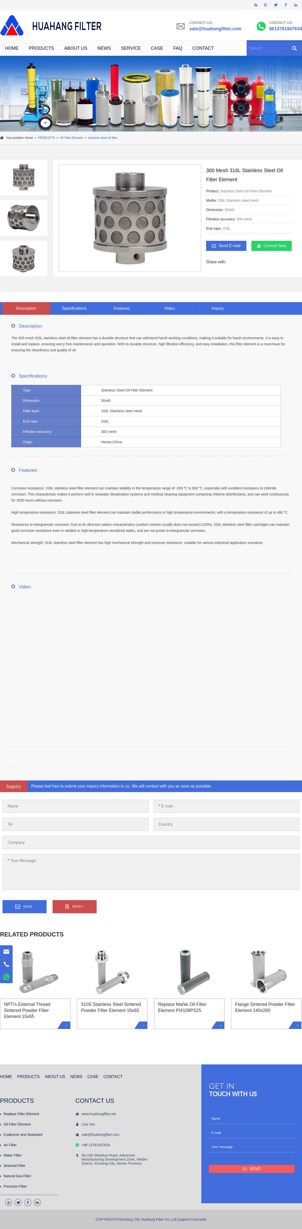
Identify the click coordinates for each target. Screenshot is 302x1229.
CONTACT (203, 48)
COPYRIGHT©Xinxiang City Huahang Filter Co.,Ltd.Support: (143, 1219)
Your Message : (23, 860)
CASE (157, 48)
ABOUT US (75, 48)
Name (13, 806)
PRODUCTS (41, 48)
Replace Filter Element (19, 1114)
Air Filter (8, 1145)
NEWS (104, 48)
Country (166, 824)
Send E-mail (226, 246)
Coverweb (198, 1219)
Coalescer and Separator (21, 1135)
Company (16, 842)
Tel (10, 824)
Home (29, 138)
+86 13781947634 (96, 1145)
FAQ (177, 48)
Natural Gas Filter (15, 1176)
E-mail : (167, 806)
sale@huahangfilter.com (215, 28)
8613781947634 (285, 28)
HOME (12, 48)
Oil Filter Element (71, 138)
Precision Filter (13, 1186)
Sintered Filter (12, 1166)
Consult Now (271, 246)
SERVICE (131, 48)
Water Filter (11, 1155)
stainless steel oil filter (103, 138)
